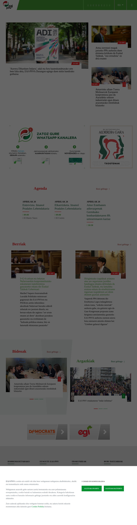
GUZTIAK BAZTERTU (113, 488)
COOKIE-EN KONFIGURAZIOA (93, 481)
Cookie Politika (38, 506)
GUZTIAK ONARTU (91, 488)
